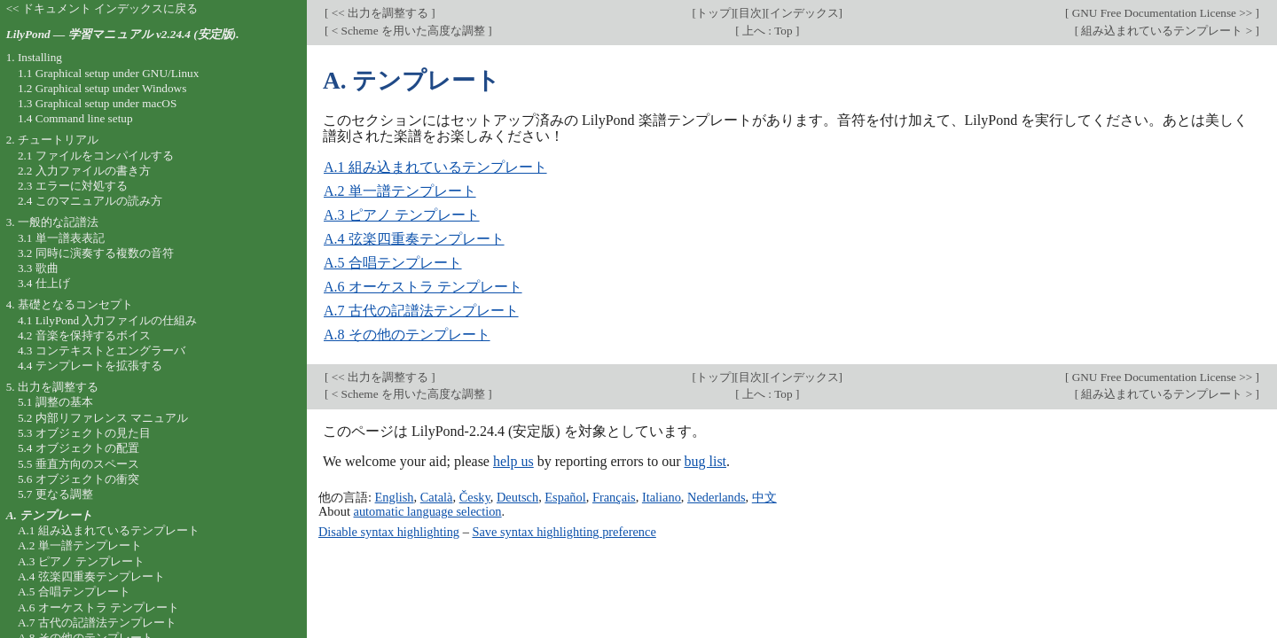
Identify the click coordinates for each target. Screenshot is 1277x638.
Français (614, 497)
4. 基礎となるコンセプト (69, 304)
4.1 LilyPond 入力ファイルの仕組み (108, 320)
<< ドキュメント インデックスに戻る (102, 8)
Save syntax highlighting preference (563, 532)
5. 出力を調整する (52, 386)
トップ (713, 12)
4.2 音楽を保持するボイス (84, 335)
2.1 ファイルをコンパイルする (96, 155)
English (394, 497)
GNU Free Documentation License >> (1162, 12)
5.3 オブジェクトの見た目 (84, 433)
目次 (750, 12)
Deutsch (517, 497)
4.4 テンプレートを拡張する (90, 365)
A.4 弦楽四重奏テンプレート (414, 238)
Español (564, 497)
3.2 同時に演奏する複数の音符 (96, 253)
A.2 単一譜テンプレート (400, 190)
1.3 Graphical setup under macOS (97, 103)
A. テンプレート (49, 515)
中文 (764, 497)
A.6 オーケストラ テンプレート (423, 286)
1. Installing (34, 57)
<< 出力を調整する (379, 12)
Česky (474, 497)
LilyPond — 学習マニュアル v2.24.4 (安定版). (122, 34)
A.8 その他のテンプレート (407, 334)
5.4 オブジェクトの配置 (78, 448)
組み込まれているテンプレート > (1166, 30)
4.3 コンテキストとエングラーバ (101, 350)
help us (513, 461)
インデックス (804, 12)
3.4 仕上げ (44, 283)
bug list (705, 461)
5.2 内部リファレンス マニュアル (103, 417)
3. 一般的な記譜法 (52, 222)
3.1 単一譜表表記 (61, 238)
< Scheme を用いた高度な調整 (408, 30)
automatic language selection (428, 511)
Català (436, 497)
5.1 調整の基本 (55, 401)
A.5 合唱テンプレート (393, 262)
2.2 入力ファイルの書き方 (84, 170)
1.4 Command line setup (75, 118)
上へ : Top (767, 30)
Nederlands (716, 497)
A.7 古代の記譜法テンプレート (421, 310)
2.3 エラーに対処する (73, 185)
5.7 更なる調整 (55, 494)
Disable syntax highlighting (388, 532)
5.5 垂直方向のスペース (78, 464)
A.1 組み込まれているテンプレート (435, 167)
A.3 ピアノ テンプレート (402, 214)
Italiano (661, 497)
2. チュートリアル (52, 139)
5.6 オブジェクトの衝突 (78, 479)
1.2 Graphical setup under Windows (102, 88)
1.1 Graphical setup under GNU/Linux (108, 73)
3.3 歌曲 (38, 268)
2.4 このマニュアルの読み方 (90, 200)
